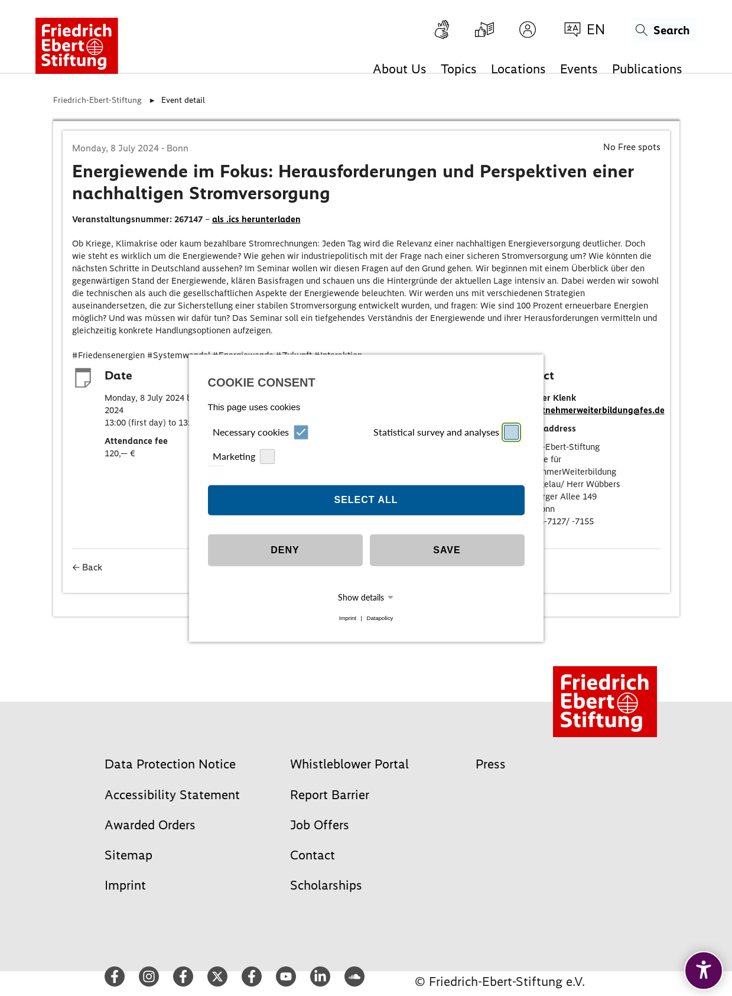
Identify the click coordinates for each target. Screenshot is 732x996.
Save (446, 550)
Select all (366, 500)
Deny (285, 550)
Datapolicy (379, 618)
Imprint (347, 618)
